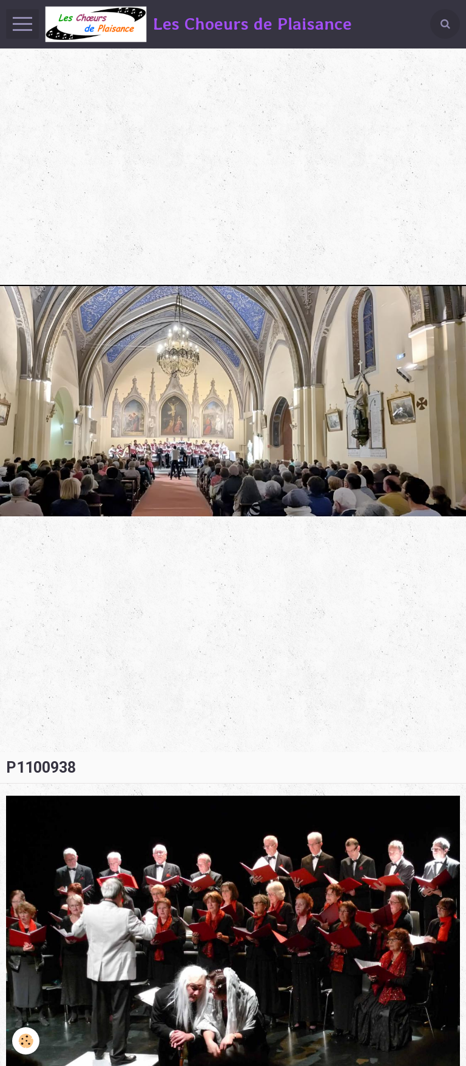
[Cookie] (25, 1040)
